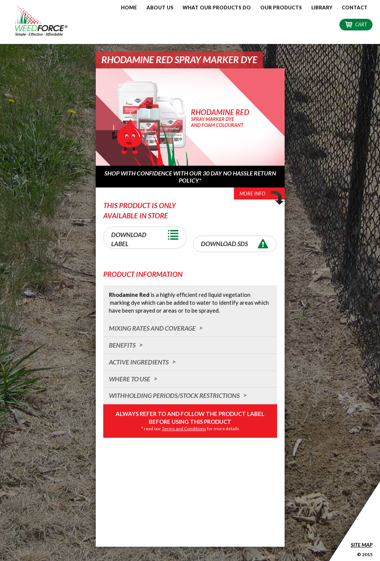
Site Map (361, 544)
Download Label (146, 237)
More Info (262, 194)
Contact (355, 8)
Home (129, 8)
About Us (159, 8)
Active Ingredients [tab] (139, 362)
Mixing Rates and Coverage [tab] (152, 328)
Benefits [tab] (122, 345)
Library (321, 8)
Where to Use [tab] (129, 379)
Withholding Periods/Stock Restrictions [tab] (174, 395)
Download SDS (236, 244)
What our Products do (216, 8)
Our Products (281, 8)
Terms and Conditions (184, 428)
